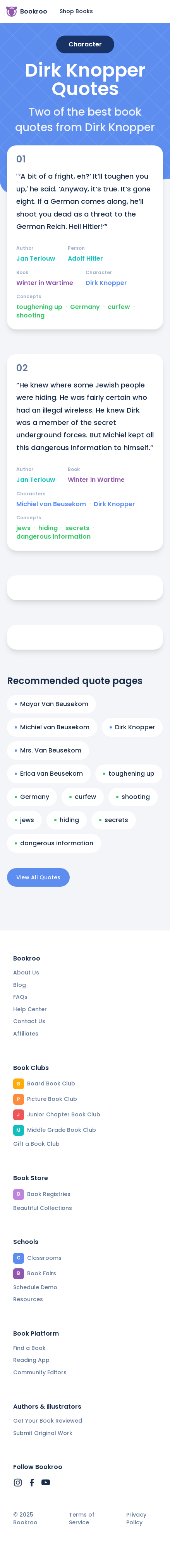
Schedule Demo (35, 1287)
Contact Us (29, 1021)
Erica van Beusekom (49, 773)
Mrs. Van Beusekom (48, 750)
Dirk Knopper (106, 283)
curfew (119, 307)
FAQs (20, 997)
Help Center (30, 1009)
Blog (19, 985)
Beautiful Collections (42, 1208)
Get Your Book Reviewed (47, 1421)
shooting (30, 315)
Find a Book (29, 1348)
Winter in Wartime (44, 283)
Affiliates (25, 1033)
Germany (85, 307)
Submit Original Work (42, 1433)
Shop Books (76, 11)
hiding (48, 528)
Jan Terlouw (35, 258)
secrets (77, 528)
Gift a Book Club (36, 1144)
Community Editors (40, 1372)
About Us (26, 972)
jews (23, 528)
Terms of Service (81, 1518)
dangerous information (53, 536)
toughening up (39, 307)
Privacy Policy (136, 1518)
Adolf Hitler (85, 258)
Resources (28, 1299)
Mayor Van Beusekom (51, 704)
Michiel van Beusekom (51, 504)
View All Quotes (38, 877)
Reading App (31, 1360)
